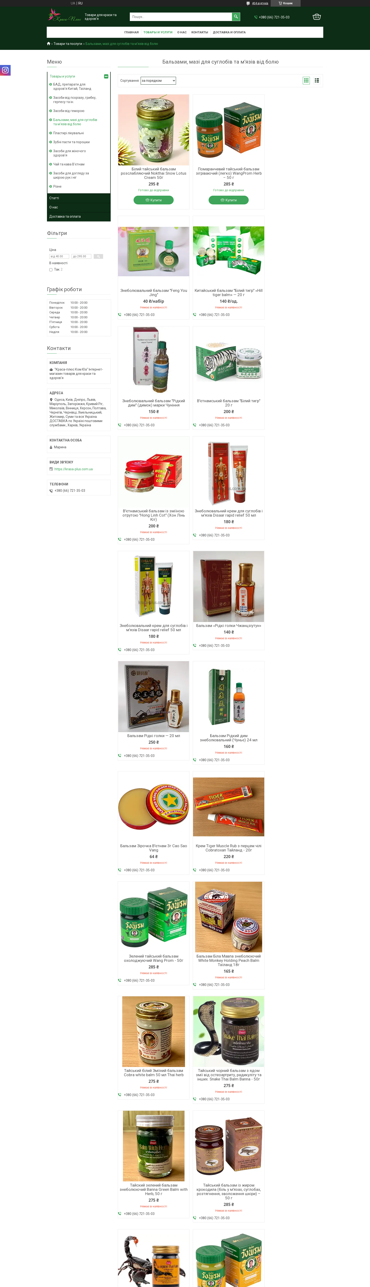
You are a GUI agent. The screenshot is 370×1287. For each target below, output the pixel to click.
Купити (153, 200)
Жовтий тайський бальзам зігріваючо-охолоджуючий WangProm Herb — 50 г (151, 981)
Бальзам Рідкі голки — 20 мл (220, 517)
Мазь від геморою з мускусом (140, 1234)
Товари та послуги (68, 44)
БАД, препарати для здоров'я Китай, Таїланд (72, 86)
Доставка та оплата (65, 216)
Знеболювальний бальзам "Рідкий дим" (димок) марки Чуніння (220, 293)
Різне (57, 186)
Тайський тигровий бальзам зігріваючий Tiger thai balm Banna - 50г (290, 981)
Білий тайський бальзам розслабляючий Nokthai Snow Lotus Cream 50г (151, 173)
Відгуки (53, 1253)
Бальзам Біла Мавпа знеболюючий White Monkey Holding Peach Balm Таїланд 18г (151, 742)
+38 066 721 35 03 (201, 1228)
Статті (54, 198)
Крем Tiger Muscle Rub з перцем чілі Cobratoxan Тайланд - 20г (220, 630)
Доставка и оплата (229, 32)
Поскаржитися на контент (214, 1282)
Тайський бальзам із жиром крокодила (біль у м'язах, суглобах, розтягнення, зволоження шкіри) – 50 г (220, 864)
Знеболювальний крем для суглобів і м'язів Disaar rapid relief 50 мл (220, 406)
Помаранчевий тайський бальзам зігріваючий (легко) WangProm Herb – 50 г (220, 173)
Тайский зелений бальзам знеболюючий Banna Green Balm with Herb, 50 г (151, 862)
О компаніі (55, 1234)
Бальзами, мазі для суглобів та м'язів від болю (75, 122)
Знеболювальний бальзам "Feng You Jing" (290, 171)
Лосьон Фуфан (128, 1250)
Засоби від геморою (68, 111)
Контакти (54, 1246)
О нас (182, 32)
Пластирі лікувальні (68, 133)
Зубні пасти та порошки (71, 142)
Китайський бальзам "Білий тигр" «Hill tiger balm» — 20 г (151, 293)
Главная (131, 32)
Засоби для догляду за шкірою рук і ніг (71, 175)
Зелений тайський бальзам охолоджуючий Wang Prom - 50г (290, 630)
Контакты (199, 32)
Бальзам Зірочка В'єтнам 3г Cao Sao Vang (150, 630)
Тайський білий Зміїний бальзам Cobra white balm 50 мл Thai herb (220, 740)
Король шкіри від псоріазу (137, 1228)
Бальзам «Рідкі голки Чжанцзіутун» (150, 519)
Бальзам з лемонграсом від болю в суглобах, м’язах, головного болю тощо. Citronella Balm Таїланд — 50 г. (220, 983)
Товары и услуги (157, 32)
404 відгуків (260, 3)
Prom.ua (207, 1278)
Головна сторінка (60, 1228)
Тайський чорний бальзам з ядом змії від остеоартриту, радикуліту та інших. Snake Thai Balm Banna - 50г (290, 744)
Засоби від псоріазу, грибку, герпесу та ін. (74, 100)
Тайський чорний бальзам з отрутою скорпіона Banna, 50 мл (290, 860)
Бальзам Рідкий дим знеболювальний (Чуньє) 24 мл (290, 519)
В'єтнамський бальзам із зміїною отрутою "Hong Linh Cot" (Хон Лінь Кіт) (151, 406)
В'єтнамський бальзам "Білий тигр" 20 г (290, 293)
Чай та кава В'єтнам (68, 164)
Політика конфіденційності (252, 1282)
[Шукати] (236, 17)
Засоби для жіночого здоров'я (69, 153)
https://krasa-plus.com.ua (74, 469)
